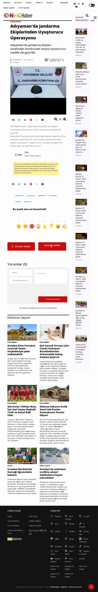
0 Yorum (14, 62)
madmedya (54, 587)
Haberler (64, 587)
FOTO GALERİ (24, 8)
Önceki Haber (21, 246)
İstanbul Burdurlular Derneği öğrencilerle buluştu (19, 472)
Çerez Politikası (13, 525)
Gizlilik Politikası (35, 521)
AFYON (28, 2)
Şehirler (82, 559)
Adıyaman (27, 201)
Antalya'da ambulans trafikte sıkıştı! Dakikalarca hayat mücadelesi (53, 473)
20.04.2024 (15, 60)
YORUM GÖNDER (53, 299)
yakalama (41, 195)
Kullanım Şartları (35, 525)
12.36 (27, 60)
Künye (9, 516)
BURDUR (6, 2)
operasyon (31, 195)
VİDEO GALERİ (8, 8)
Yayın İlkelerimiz (13, 521)
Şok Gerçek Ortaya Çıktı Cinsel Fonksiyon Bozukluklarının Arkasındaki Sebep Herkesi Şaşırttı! (54, 351)
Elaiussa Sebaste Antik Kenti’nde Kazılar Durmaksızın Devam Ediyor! (53, 411)
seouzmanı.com (75, 587)
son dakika (52, 195)
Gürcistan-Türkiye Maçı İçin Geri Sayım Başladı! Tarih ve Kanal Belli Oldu (21, 411)
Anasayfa (12, 15)
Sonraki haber (52, 246)
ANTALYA (18, 2)
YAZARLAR (64, 2)
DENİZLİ (50, 2)
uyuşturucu (19, 195)
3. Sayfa (22, 15)
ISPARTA (39, 2)
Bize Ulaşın (33, 516)
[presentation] (27, 290)
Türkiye (18, 201)
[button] (94, 19)
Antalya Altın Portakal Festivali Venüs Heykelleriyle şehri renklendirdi (21, 350)
